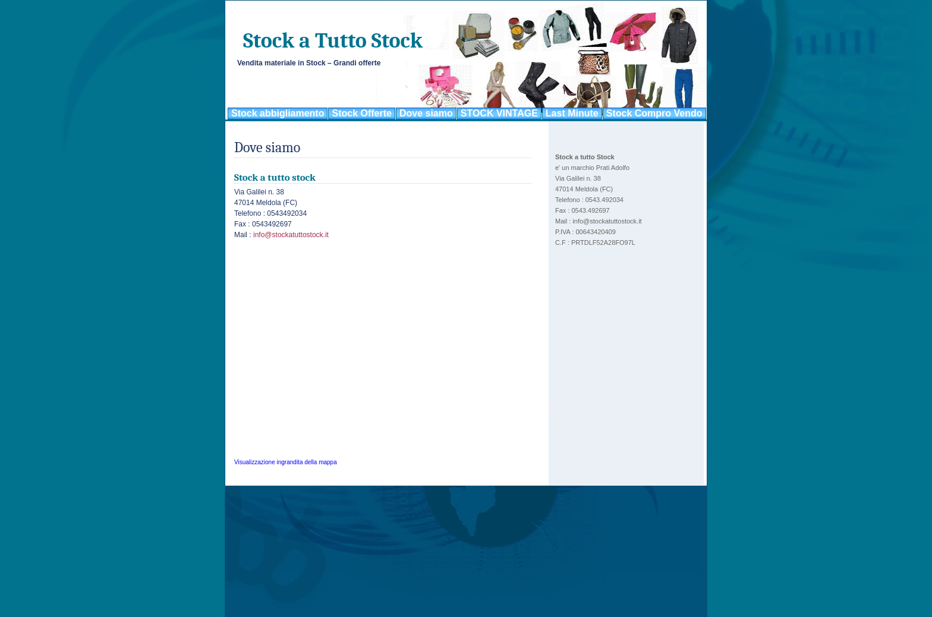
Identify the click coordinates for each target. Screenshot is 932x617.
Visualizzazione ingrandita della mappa (285, 462)
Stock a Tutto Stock (333, 41)
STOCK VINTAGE (499, 113)
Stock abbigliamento (277, 113)
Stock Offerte (361, 113)
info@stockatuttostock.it (291, 235)
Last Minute (572, 113)
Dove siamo (426, 113)
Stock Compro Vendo (654, 113)
